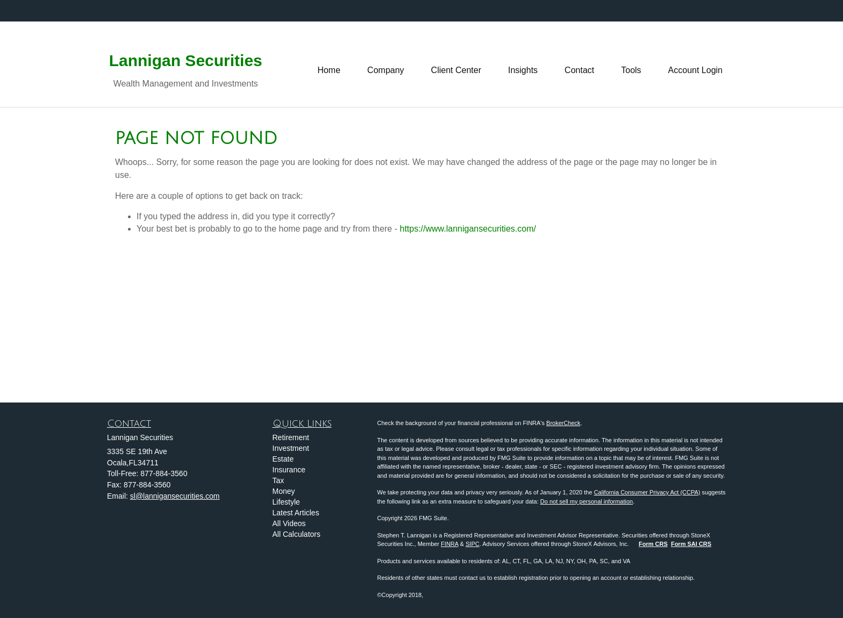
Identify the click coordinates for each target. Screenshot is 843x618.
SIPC (473, 544)
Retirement (291, 437)
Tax (278, 480)
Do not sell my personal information (586, 501)
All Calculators (296, 534)
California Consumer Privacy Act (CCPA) (647, 492)
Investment (291, 448)
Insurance (289, 469)
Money (284, 491)
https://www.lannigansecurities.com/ (467, 228)
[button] (385, 64)
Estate (283, 459)
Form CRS (653, 544)
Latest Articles (296, 512)
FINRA (449, 544)
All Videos (289, 523)
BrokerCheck (563, 423)
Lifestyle (286, 502)
